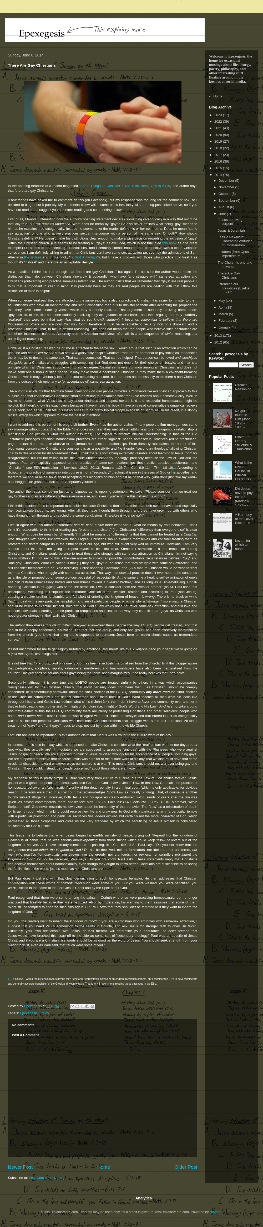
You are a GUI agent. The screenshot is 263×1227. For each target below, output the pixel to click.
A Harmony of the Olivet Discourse (244, 519)
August (224, 207)
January (225, 327)
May (222, 301)
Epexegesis (29, 1013)
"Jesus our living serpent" (230, 222)
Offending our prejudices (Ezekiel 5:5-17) (234, 288)
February (226, 321)
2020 (218, 135)
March (224, 314)
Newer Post (20, 1167)
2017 (218, 155)
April (222, 307)
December (227, 181)
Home (103, 1167)
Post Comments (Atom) (46, 1178)
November (227, 187)
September (227, 200)
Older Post (186, 1167)
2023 (218, 115)
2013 (218, 335)
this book (169, 243)
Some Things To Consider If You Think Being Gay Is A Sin (125, 186)
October (225, 194)
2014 (218, 175)
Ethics (44, 1013)
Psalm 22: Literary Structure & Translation (243, 443)
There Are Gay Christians (229, 275)
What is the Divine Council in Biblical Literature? (243, 471)
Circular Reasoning (243, 387)
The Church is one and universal (235, 265)
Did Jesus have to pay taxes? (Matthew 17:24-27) (243, 497)
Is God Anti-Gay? (83, 257)
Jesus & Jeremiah (231, 230)
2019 (218, 141)
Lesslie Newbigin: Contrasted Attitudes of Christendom (235, 241)
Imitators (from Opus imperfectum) (233, 254)
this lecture (32, 257)
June (223, 214)
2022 (218, 121)
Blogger (215, 1212)
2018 (218, 148)
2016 (218, 161)
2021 (218, 128)
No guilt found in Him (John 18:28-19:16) (242, 419)
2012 (218, 342)
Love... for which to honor (242, 545)
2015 (218, 168)
